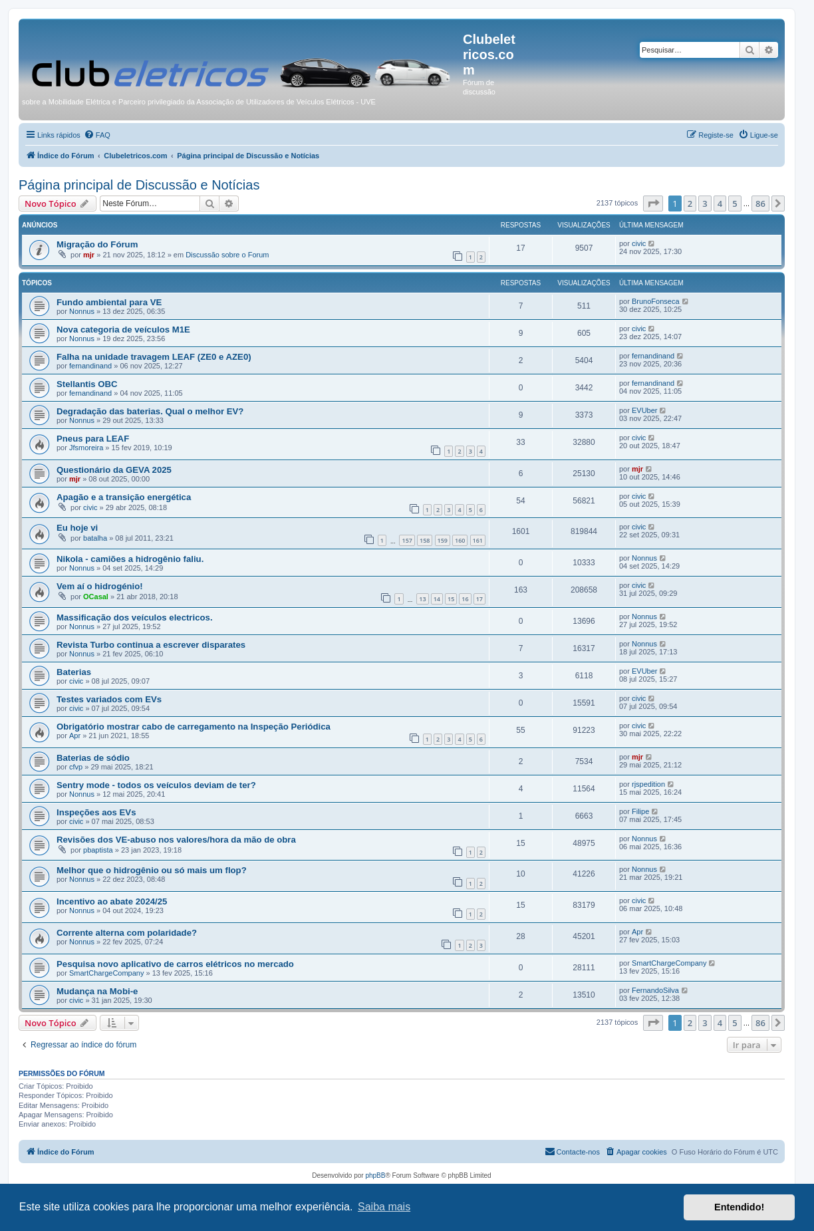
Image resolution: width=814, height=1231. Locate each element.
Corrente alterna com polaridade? (127, 933)
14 (437, 599)
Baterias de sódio (93, 758)
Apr (74, 736)
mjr (88, 255)
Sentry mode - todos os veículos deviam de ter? (156, 785)
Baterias (74, 672)
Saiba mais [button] (384, 1206)
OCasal (95, 597)
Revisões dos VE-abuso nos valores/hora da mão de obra (176, 840)
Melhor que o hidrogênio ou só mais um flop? (152, 870)
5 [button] (734, 203)
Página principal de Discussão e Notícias (139, 185)
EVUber (645, 410)
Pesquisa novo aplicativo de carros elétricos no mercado (175, 964)
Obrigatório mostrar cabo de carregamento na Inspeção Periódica (194, 727)
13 (422, 599)
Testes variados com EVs (109, 699)
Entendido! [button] (739, 1207)
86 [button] (760, 203)
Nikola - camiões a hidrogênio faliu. (130, 559)
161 (478, 540)
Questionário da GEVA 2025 (114, 470)
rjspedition (648, 784)
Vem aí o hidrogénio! (100, 586)
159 (443, 540)
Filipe (640, 811)
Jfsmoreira (86, 448)
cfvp (75, 767)
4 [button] (720, 203)
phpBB (375, 1175)
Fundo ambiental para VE (109, 302)
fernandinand (90, 366)
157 (407, 540)
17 (479, 599)
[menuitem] (97, 135)
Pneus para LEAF (93, 439)
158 (425, 540)
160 (460, 540)
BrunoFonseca (656, 301)
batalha (95, 538)
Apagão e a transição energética (124, 497)
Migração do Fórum (97, 244)
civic (639, 243)
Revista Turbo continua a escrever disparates (151, 645)
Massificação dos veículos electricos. (135, 617)
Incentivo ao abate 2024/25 (112, 901)
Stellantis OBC (87, 384)
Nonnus (81, 311)
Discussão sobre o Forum (227, 255)
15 (451, 599)
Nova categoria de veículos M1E (123, 330)
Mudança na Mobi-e (97, 991)
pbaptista (98, 850)
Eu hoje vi (77, 528)
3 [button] (704, 203)
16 (465, 599)
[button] (653, 203)
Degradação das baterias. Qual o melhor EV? (150, 411)
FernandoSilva (655, 990)
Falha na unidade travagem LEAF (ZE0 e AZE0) (154, 357)
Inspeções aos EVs (96, 812)
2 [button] (690, 203)
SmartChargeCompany (106, 973)
